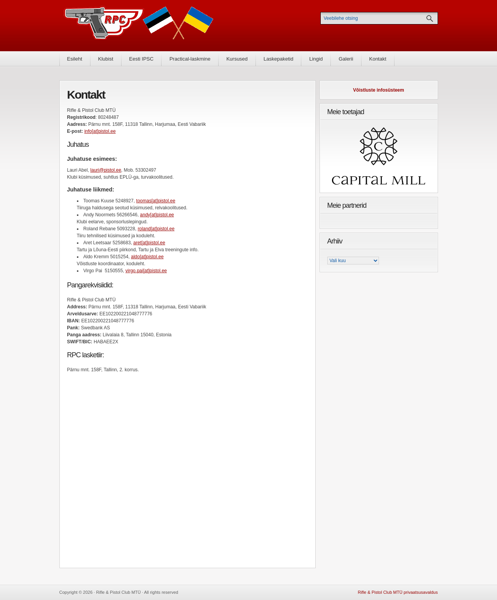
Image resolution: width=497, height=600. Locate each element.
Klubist (105, 59)
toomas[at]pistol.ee (156, 200)
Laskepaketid (279, 59)
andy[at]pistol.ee (157, 214)
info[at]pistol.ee (100, 131)
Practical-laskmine (189, 59)
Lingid (316, 59)
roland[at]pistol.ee (156, 228)
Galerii (346, 59)
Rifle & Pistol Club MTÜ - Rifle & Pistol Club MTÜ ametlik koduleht (138, 25)
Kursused (237, 59)
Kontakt (377, 59)
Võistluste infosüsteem (378, 90)
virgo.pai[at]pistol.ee (146, 270)
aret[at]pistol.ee (149, 242)
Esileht (74, 59)
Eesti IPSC (141, 59)
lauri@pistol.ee (106, 170)
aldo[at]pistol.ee (147, 256)
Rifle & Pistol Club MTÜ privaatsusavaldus (398, 592)
